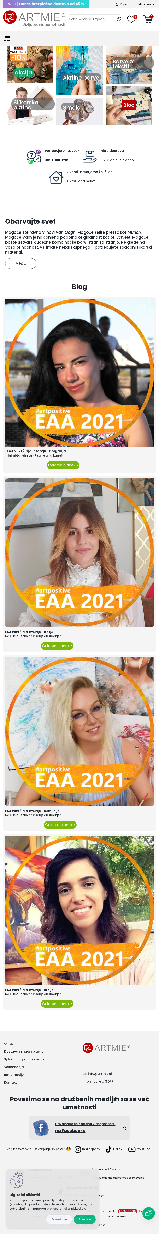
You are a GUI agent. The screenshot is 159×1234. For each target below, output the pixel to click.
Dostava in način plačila (24, 1051)
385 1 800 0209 (57, 160)
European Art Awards (106, 1169)
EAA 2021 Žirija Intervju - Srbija (29, 990)
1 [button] (19, 88)
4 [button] (37, 88)
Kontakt (10, 1082)
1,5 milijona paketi (81, 181)
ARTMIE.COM (127, 1211)
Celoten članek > (63, 465)
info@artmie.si (100, 1074)
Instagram (87, 1149)
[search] (119, 21)
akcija (23, 72)
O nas (9, 1044)
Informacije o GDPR (98, 1081)
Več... (21, 263)
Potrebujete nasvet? (62, 150)
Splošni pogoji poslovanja (25, 1059)
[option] (30, 64)
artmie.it (123, 1217)
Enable (85, 1219)
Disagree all (59, 1219)
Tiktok (114, 1149)
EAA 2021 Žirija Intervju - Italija (29, 632)
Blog (129, 105)
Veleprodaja (14, 1067)
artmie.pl (108, 1211)
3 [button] (31, 88)
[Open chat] (148, 1213)
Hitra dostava (112, 150)
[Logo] (34, 18)
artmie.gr (107, 1217)
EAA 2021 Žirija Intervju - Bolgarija (36, 451)
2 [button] (25, 88)
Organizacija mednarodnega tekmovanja (118, 1177)
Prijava (124, 4)
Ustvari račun (146, 4)
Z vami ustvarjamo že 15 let (89, 171)
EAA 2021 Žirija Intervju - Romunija (32, 811)
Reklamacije (14, 1075)
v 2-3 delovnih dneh (117, 160)
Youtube (139, 1149)
